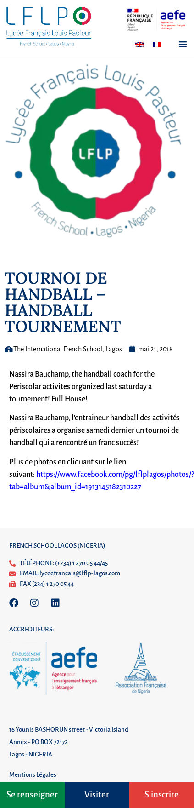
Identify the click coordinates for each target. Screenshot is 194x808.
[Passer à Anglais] (139, 44)
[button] (182, 44)
